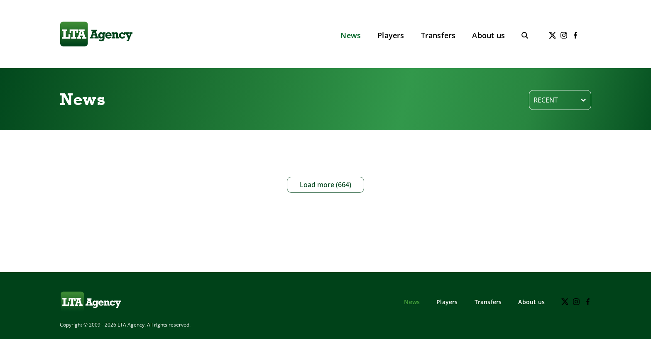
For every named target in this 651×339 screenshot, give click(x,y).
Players (390, 35)
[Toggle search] (524, 35)
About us (488, 35)
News (350, 35)
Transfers (438, 35)
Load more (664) (325, 184)
